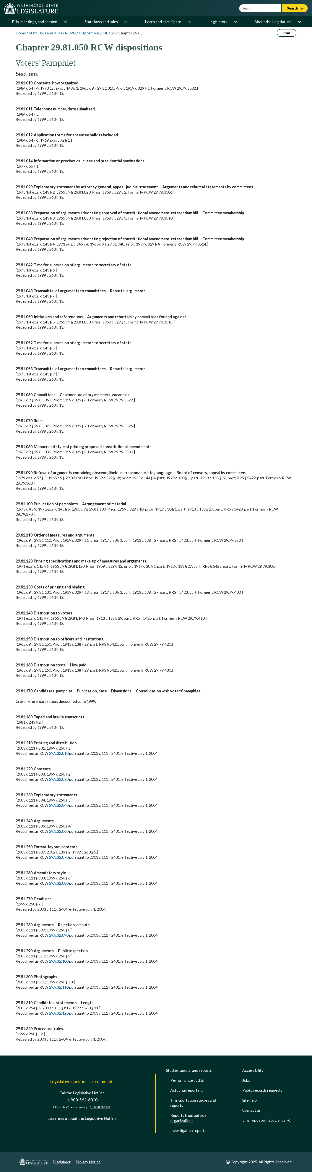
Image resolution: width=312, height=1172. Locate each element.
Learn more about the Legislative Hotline (82, 1118)
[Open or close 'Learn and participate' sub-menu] (189, 21)
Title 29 (108, 33)
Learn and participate (163, 21)
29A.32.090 (58, 935)
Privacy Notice (88, 1161)
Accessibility (252, 1070)
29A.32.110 (58, 987)
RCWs (70, 33)
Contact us (251, 1110)
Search (295, 8)
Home (21, 33)
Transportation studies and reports (193, 1103)
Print (287, 33)
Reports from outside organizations (188, 1118)
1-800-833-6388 (100, 1107)
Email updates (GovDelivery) (266, 1120)
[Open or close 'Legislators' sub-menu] (235, 21)
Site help (249, 1100)
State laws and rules (101, 21)
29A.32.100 (58, 961)
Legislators (217, 21)
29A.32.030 (58, 779)
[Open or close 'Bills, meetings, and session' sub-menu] (65, 21)
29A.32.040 (58, 805)
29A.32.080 (58, 883)
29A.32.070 (58, 857)
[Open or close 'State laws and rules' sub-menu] (126, 21)
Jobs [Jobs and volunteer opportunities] (246, 1080)
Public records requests (262, 1090)
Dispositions (89, 33)
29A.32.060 (58, 831)
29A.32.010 (58, 753)
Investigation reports (188, 1130)
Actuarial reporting (186, 1090)
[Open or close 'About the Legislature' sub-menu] (299, 21)
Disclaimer (62, 1161)
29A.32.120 (58, 1013)
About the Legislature (272, 21)
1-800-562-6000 (82, 1099)
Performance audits (187, 1080)
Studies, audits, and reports (189, 1070)
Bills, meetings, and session (34, 21)
